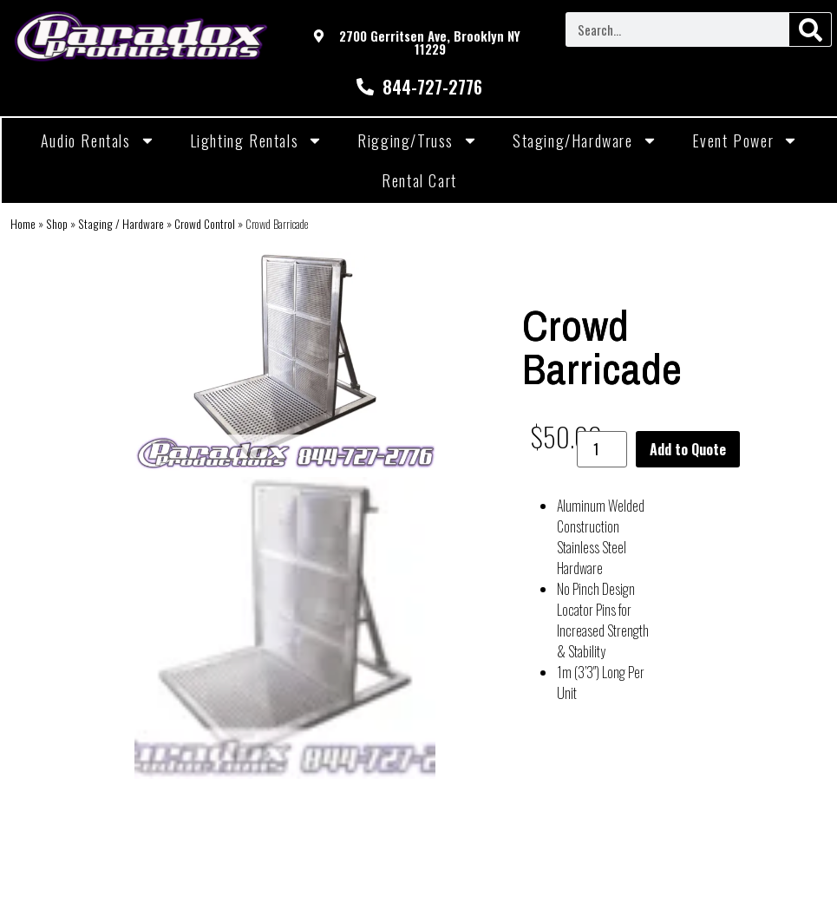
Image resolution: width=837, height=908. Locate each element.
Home (23, 223)
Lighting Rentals (257, 140)
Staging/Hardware (585, 140)
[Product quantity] (602, 449)
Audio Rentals (98, 140)
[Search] (810, 29)
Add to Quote (688, 449)
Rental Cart (419, 180)
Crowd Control (204, 223)
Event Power (745, 140)
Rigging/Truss (417, 140)
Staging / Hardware (121, 223)
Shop (57, 223)
